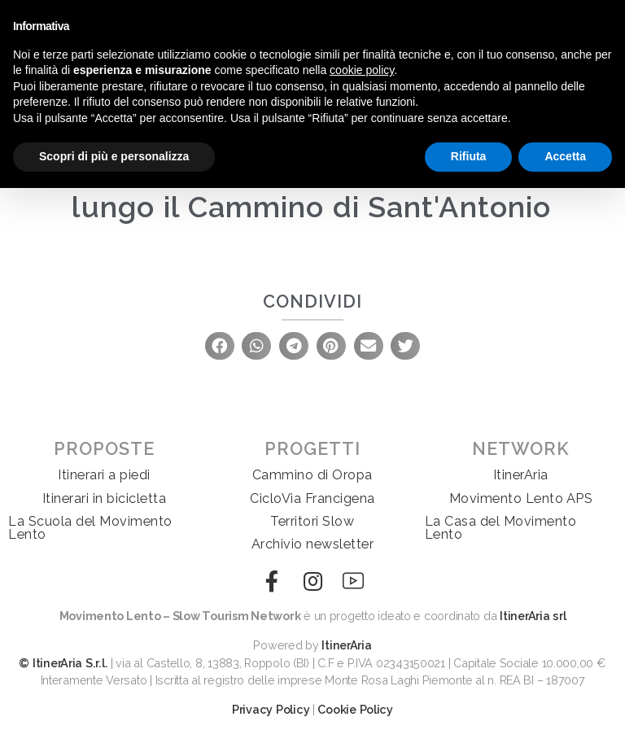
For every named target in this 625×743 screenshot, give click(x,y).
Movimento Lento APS (521, 498)
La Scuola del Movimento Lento (90, 528)
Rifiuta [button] (469, 156)
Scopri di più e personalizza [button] (114, 156)
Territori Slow (312, 521)
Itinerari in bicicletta (104, 498)
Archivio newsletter (312, 544)
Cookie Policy (355, 709)
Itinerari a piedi (104, 475)
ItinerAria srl (533, 616)
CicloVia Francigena (312, 498)
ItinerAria (521, 475)
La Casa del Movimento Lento (501, 528)
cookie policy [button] (362, 69)
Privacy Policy (270, 709)
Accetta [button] (565, 156)
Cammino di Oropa (312, 475)
